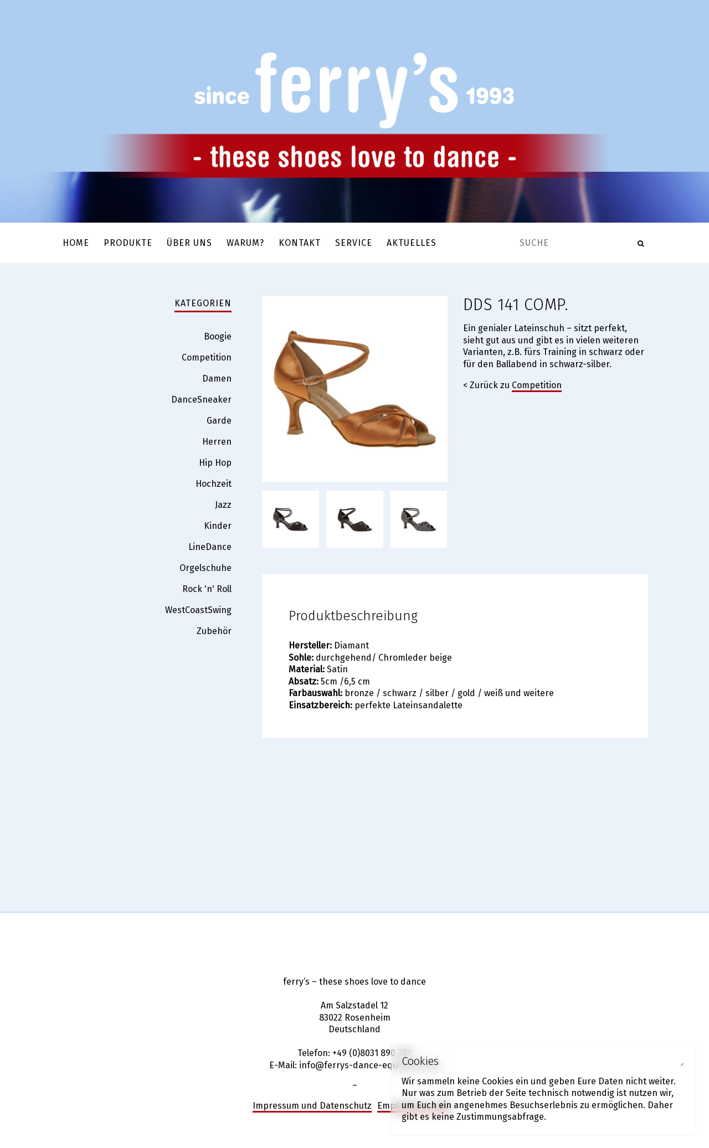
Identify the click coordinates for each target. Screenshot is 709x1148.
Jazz (223, 505)
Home (76, 243)
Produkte (128, 243)
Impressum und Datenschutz (312, 1105)
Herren (217, 441)
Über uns (189, 243)
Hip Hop (215, 462)
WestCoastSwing (198, 610)
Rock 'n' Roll (207, 589)
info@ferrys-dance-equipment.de (369, 1065)
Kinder (218, 526)
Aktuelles (411, 243)
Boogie (218, 336)
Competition (537, 385)
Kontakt (300, 243)
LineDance (210, 547)
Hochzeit (214, 483)
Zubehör (214, 631)
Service (353, 243)
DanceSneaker (201, 399)
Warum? (245, 243)
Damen (217, 378)
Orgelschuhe (205, 568)
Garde (219, 420)
